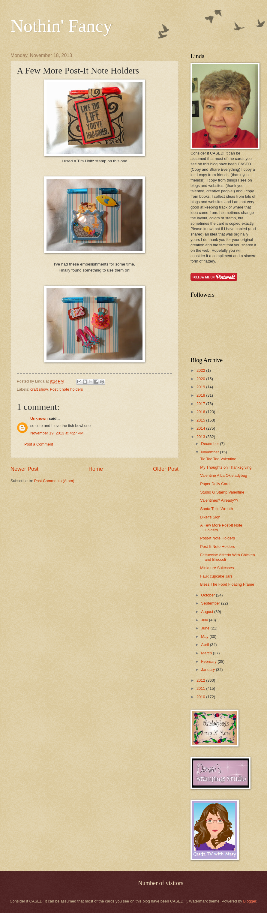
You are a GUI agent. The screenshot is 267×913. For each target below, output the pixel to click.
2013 (201, 436)
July (205, 620)
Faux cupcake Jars (216, 576)
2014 (201, 428)
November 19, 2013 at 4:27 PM (56, 433)
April (205, 644)
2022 (201, 370)
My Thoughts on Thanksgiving (225, 467)
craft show (39, 389)
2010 (201, 697)
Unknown (39, 418)
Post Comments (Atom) (54, 481)
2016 (201, 412)
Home (95, 469)
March (207, 653)
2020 (201, 379)
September (211, 603)
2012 (201, 680)
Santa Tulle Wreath (216, 508)
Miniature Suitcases (217, 568)
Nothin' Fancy (61, 26)
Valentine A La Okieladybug (223, 475)
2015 (201, 420)
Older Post (165, 469)
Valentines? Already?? (219, 500)
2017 (201, 403)
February (209, 661)
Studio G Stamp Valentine (222, 492)
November (210, 452)
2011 (201, 688)
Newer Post (24, 469)
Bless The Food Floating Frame (227, 584)
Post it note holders (66, 389)
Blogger (249, 901)
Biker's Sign (210, 517)
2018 (201, 395)
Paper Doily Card (215, 484)
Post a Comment (38, 444)
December (210, 443)
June (206, 628)
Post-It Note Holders (217, 538)
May (205, 636)
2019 (201, 387)
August (207, 611)
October (208, 595)
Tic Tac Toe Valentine (218, 459)
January (208, 669)
